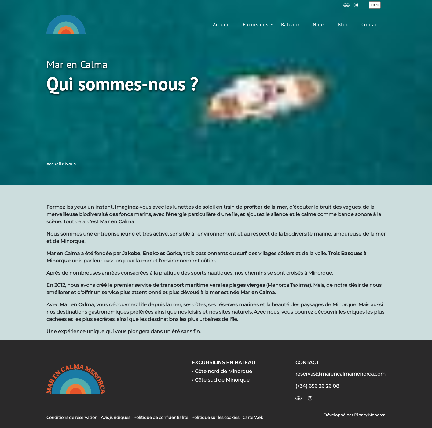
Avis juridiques (115, 417)
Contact (370, 24)
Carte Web (253, 417)
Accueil (221, 24)
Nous (319, 24)
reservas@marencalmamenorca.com (340, 374)
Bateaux (290, 24)
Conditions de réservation (71, 417)
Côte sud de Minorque (222, 380)
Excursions (256, 24)
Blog (343, 24)
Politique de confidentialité (161, 417)
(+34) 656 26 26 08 (317, 386)
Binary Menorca (370, 415)
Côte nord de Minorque (223, 371)
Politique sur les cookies (215, 417)
